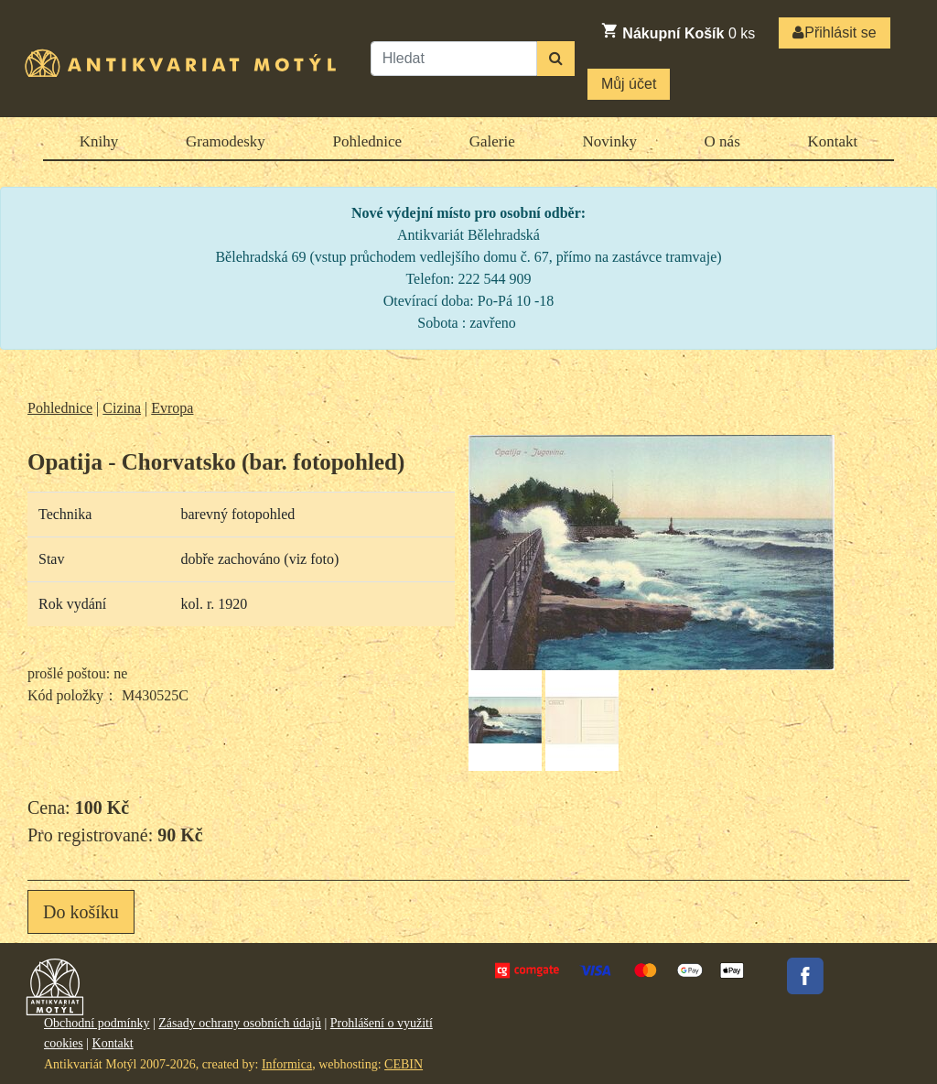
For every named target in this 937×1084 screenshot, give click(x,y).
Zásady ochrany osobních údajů (239, 1023)
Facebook (805, 976)
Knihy (99, 141)
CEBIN (403, 1064)
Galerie (492, 141)
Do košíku (81, 912)
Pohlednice (368, 141)
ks (677, 31)
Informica (287, 1064)
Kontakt (832, 141)
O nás (722, 141)
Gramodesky (225, 141)
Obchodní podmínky (97, 1023)
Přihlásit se (834, 32)
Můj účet (628, 84)
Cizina (121, 408)
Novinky (609, 141)
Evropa (172, 408)
